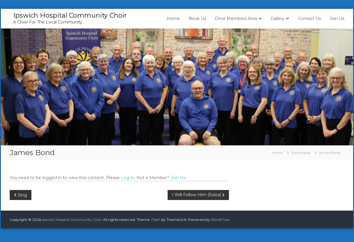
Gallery (277, 18)
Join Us (337, 18)
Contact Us (309, 18)
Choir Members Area (236, 18)
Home (173, 18)
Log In (127, 177)
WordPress (220, 219)
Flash (155, 219)
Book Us (197, 18)
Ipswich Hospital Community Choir (70, 15)
